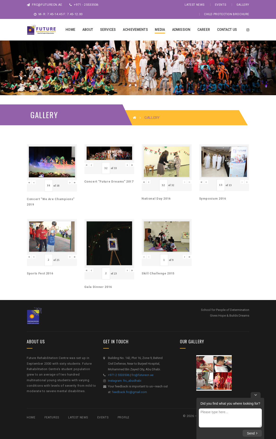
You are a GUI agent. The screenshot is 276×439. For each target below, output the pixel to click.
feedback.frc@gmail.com (129, 392)
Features (52, 417)
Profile (123, 417)
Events (220, 4)
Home (31, 417)
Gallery (242, 4)
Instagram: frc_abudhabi (124, 380)
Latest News (195, 4)
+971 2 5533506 (118, 375)
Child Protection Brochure (226, 14)
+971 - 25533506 (83, 4)
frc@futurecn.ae (44, 4)
